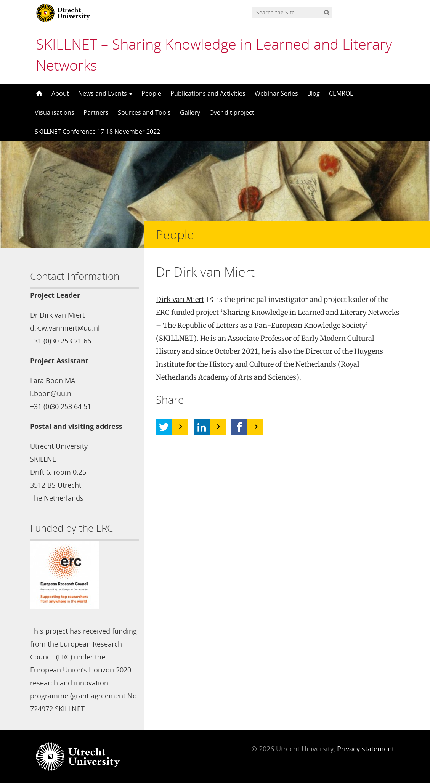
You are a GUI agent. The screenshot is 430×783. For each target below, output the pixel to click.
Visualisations (54, 112)
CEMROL (341, 93)
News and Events (105, 93)
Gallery (190, 112)
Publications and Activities (207, 93)
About (60, 93)
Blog (313, 93)
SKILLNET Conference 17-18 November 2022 (97, 131)
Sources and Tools (144, 112)
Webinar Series (276, 93)
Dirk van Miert (180, 299)
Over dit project (231, 112)
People (151, 93)
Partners (96, 112)
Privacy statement (365, 748)
